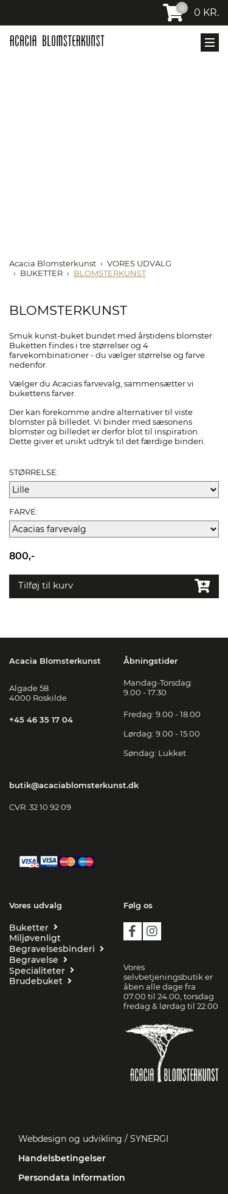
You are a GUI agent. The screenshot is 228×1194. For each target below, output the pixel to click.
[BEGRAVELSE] (38, 959)
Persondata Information (71, 1177)
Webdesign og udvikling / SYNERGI (93, 1138)
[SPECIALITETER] (41, 970)
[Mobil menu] (210, 42)
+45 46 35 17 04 (41, 719)
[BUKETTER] (33, 927)
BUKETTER (41, 273)
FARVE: (23, 511)
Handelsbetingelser (62, 1158)
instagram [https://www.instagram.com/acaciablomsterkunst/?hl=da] (152, 931)
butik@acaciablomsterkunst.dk (74, 785)
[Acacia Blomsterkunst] (57, 40)
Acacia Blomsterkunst (52, 263)
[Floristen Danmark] (171, 1099)
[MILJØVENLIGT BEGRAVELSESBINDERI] (57, 943)
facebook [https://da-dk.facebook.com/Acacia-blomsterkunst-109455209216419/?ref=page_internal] (132, 931)
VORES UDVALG (139, 263)
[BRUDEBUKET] (40, 981)
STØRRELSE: (33, 472)
